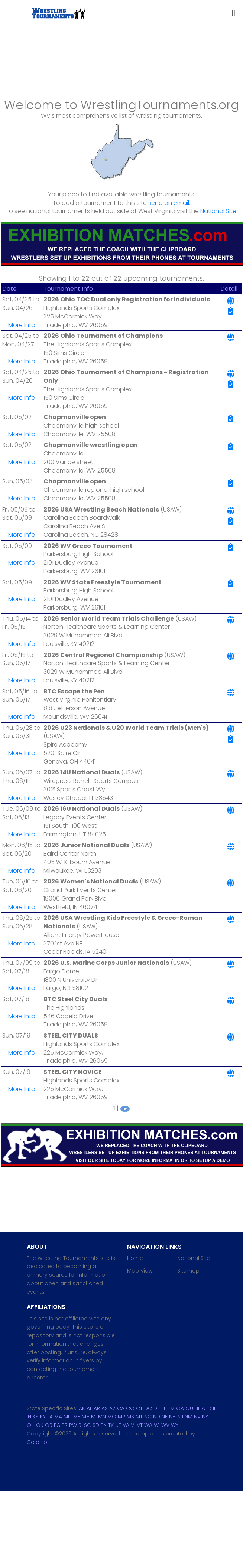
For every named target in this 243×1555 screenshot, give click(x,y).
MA (58, 1416)
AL (89, 1408)
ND (156, 1416)
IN (29, 1416)
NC (148, 1416)
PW (73, 1425)
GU (189, 1408)
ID (209, 1408)
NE (165, 1416)
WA (148, 1425)
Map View (139, 1270)
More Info (21, 325)
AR (97, 1408)
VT (140, 1425)
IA (203, 1408)
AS (104, 1408)
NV (197, 1416)
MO (111, 1416)
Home (135, 1258)
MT (139, 1416)
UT (118, 1425)
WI (157, 1425)
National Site (218, 211)
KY (43, 1416)
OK (39, 1425)
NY (205, 1416)
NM (188, 1416)
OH (31, 1425)
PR (65, 1425)
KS (36, 1416)
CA (120, 1408)
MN (102, 1416)
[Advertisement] (121, 71)
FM (171, 1408)
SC (87, 1425)
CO (130, 1408)
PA (57, 1425)
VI (133, 1425)
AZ (112, 1408)
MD (68, 1416)
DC (148, 1408)
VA (126, 1425)
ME (76, 1416)
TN (104, 1425)
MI (94, 1416)
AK (82, 1408)
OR (48, 1425)
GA (180, 1408)
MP (121, 1416)
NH (172, 1416)
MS (130, 1416)
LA (50, 1416)
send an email (168, 203)
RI (80, 1425)
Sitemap (188, 1270)
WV (165, 1425)
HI (197, 1408)
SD (96, 1425)
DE (156, 1408)
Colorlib (37, 1442)
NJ (180, 1416)
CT (139, 1408)
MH (86, 1416)
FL (163, 1408)
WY (174, 1425)
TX (111, 1425)
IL (214, 1408)
